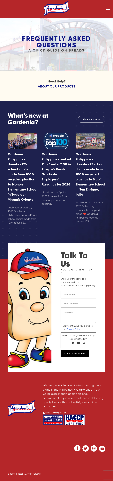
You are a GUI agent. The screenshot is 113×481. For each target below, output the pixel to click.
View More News (91, 119)
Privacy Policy (73, 329)
